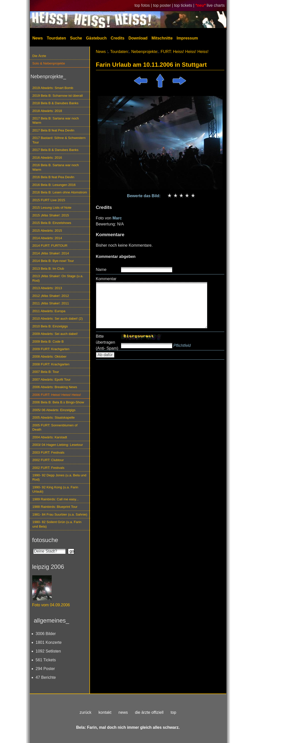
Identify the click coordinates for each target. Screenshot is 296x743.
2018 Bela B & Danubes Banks (55, 103)
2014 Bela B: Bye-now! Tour (53, 261)
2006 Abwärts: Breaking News (54, 387)
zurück (85, 712)
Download (137, 38)
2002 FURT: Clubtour (48, 460)
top (173, 712)
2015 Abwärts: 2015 (47, 230)
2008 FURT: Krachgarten (50, 364)
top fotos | (143, 5)
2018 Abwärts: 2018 (47, 111)
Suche (76, 38)
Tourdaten (56, 38)
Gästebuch (96, 38)
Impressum (187, 38)
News (37, 38)
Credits (117, 38)
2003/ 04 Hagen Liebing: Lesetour (57, 445)
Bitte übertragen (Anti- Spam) (107, 342)
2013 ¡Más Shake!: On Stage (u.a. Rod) (57, 278)
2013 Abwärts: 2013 (47, 288)
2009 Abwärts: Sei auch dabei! (55, 334)
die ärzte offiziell (149, 712)
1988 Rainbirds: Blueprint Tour (55, 507)
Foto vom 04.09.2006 (51, 605)
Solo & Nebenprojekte (48, 63)
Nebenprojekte (144, 51)
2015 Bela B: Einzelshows (51, 223)
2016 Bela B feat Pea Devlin (53, 177)
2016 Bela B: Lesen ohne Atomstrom (59, 192)
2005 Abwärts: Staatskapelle (53, 417)
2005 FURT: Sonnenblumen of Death (55, 427)
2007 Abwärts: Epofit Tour (51, 379)
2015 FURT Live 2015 (48, 200)
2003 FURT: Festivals (48, 452)
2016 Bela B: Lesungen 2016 (54, 185)
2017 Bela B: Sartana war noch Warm (55, 120)
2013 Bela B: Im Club (48, 268)
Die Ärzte (39, 56)
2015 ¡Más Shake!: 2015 (50, 215)
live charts (216, 5)
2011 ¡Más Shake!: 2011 (50, 303)
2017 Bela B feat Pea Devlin (53, 130)
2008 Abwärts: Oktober (49, 356)
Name (101, 269)
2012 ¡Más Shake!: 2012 (50, 296)
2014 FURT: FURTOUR (49, 245)
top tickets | (184, 5)
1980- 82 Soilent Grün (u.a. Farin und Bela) (56, 524)
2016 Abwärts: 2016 (47, 157)
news (123, 712)
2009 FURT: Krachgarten (50, 349)
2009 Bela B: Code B (48, 341)
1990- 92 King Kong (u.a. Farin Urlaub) (55, 489)
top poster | (163, 5)
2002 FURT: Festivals (48, 468)
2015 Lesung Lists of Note (51, 207)
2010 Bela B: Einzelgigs (50, 326)
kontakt (104, 712)
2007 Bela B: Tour (45, 372)
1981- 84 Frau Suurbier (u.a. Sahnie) (59, 514)
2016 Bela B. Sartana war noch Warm (55, 167)
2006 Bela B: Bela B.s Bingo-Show (58, 402)
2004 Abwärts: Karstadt (49, 437)
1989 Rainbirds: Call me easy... (55, 499)
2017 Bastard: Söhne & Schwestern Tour (59, 140)
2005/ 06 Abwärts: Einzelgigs (54, 410)
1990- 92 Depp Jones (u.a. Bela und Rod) (59, 477)
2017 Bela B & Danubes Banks (55, 150)
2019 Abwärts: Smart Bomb (52, 88)
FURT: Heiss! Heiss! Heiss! (185, 51)
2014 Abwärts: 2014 (47, 238)
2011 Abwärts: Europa (48, 311)
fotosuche (45, 540)
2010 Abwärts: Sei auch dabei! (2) (57, 318)
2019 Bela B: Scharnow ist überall (57, 95)
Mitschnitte (162, 38)
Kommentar (106, 279)
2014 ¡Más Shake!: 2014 (50, 253)
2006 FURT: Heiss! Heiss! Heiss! (56, 395)
